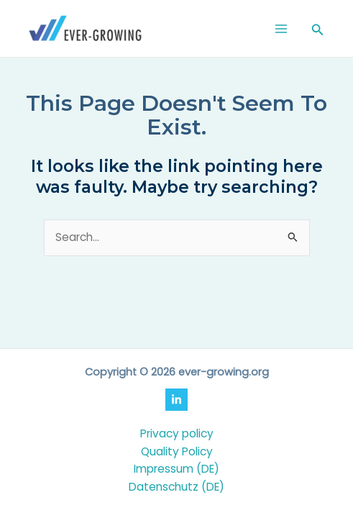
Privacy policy (177, 433)
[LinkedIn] (176, 399)
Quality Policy (177, 451)
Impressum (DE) (176, 468)
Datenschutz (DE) (176, 486)
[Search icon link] (317, 31)
